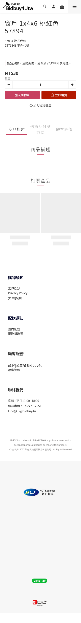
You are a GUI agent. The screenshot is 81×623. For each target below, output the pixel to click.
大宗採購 (15, 297)
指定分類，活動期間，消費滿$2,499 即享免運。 (39, 63)
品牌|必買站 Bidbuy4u (25, 365)
